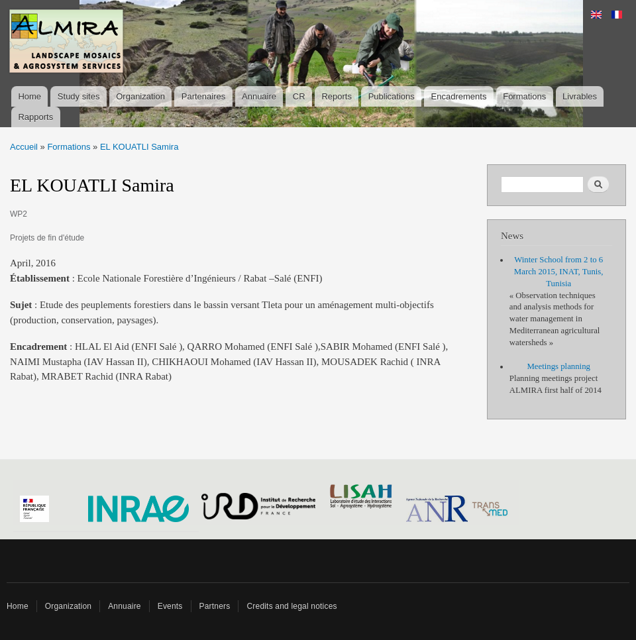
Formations (524, 96)
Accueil (24, 147)
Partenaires (203, 96)
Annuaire (259, 96)
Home (29, 96)
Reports (336, 96)
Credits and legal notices (291, 606)
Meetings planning (558, 366)
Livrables (579, 96)
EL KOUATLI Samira (139, 147)
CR (299, 96)
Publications (391, 96)
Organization (140, 96)
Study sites (79, 96)
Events (170, 606)
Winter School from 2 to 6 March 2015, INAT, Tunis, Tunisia (559, 271)
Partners (215, 606)
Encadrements (459, 96)
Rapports (35, 117)
